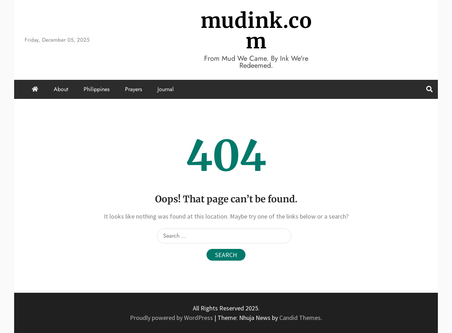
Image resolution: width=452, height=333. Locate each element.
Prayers (133, 89)
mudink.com (256, 31)
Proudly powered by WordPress (172, 318)
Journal (165, 89)
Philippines (96, 89)
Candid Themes (300, 318)
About (61, 89)
